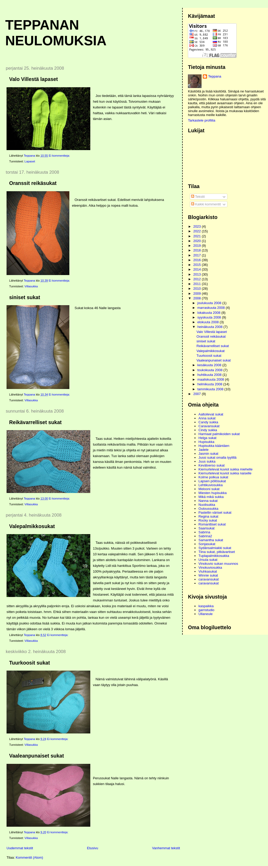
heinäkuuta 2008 (210, 327)
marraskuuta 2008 (211, 308)
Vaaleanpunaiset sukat (36, 756)
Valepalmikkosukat (32, 526)
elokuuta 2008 (208, 322)
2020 (197, 241)
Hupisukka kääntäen (213, 446)
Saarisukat (206, 528)
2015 (197, 265)
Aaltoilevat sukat (210, 414)
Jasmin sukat (208, 454)
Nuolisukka (206, 505)
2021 (197, 236)
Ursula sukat (207, 560)
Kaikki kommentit (206, 204)
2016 (197, 260)
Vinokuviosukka (210, 567)
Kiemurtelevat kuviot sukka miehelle (225, 469)
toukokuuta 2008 (210, 370)
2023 (197, 226)
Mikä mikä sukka (211, 497)
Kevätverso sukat (211, 465)
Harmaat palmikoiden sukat (219, 434)
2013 (197, 274)
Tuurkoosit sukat (29, 663)
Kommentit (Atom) (29, 857)
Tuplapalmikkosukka (213, 556)
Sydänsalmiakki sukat (214, 548)
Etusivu (92, 848)
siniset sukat (24, 297)
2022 (197, 231)
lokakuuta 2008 (209, 313)
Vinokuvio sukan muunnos (218, 564)
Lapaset (30, 161)
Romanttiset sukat (212, 524)
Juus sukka (206, 461)
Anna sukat (206, 418)
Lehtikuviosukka (210, 485)
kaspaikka (206, 606)
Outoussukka (208, 509)
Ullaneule (205, 614)
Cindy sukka (207, 430)
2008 (197, 298)
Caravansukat (208, 426)
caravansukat (208, 579)
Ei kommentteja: (60, 155)
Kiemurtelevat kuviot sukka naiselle (224, 473)
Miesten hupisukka (212, 493)
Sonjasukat (206, 544)
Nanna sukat (207, 501)
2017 (197, 255)
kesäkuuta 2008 (209, 365)
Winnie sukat (208, 575)
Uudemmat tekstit (20, 848)
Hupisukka (206, 442)
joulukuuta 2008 (209, 303)
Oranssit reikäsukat (33, 183)
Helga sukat (207, 438)
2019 (197, 246)
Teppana (214, 76)
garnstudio (206, 610)
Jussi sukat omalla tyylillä (217, 457)
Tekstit (198, 197)
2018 (197, 250)
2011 (197, 284)
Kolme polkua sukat (213, 477)
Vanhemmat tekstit (166, 848)
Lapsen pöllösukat (212, 481)
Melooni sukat (208, 489)
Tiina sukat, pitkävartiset (216, 552)
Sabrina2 (205, 536)
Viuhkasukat (207, 571)
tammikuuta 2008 (210, 389)
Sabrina (204, 532)
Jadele (203, 450)
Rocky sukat (207, 520)
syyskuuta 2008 (209, 317)
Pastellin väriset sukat (214, 512)
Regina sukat (208, 516)
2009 (197, 293)
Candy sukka (208, 422)
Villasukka (31, 286)
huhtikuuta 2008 (209, 375)
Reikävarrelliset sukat (35, 422)
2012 (197, 279)
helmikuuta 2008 (210, 384)
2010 (197, 289)
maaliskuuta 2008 (211, 379)
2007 (197, 394)
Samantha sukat (210, 540)
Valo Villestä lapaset (33, 79)
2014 (197, 269)
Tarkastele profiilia (201, 120)
